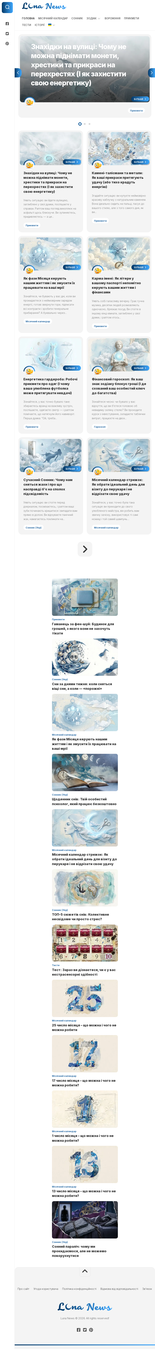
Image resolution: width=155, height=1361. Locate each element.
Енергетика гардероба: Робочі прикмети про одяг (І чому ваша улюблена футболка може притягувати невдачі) (49, 393)
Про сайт (23, 1300)
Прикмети (131, 18)
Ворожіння (112, 18)
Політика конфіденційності (79, 1300)
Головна (28, 18)
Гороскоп (100, 431)
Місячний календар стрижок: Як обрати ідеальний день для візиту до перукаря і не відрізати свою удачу (84, 871)
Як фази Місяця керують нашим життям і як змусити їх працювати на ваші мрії (50, 286)
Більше (139, 99)
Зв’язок (147, 1300)
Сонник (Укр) (34, 538)
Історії (39, 24)
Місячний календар (53, 18)
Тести (26, 24)
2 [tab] (85, 126)
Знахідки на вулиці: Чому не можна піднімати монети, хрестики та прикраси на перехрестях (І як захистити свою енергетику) (49, 184)
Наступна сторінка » (85, 561)
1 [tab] (80, 125)
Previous (18, 73)
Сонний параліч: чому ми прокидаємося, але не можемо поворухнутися (79, 1263)
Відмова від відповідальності (119, 1300)
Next (151, 73)
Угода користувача (45, 1300)
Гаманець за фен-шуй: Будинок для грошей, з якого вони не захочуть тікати (83, 640)
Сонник (77, 18)
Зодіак (92, 18)
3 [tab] (89, 126)
